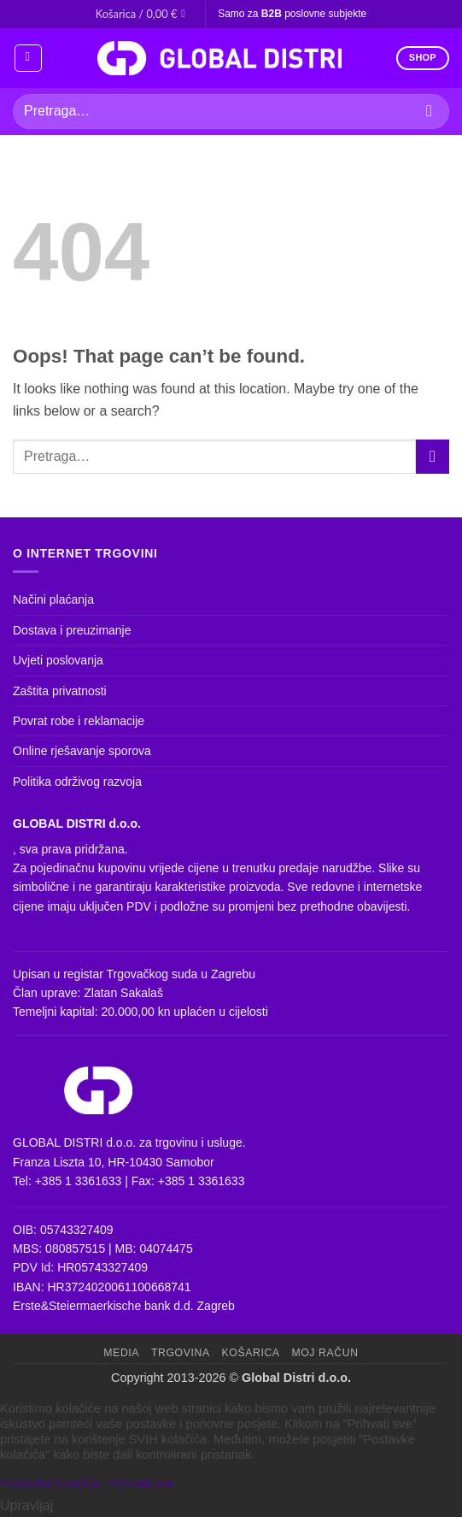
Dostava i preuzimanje (72, 630)
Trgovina (180, 1353)
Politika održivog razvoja (77, 781)
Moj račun (324, 1353)
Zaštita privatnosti (60, 691)
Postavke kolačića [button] (50, 1483)
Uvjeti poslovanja (58, 660)
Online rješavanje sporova (82, 751)
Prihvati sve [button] (140, 1483)
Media (121, 1353)
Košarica (251, 1353)
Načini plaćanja (53, 599)
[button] (144, 14)
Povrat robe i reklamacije (78, 721)
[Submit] (429, 111)
